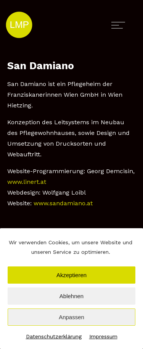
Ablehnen (71, 296)
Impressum (103, 336)
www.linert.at (26, 181)
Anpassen (71, 317)
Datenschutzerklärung (54, 336)
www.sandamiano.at (63, 203)
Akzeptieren (71, 275)
